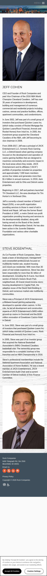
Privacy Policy (8, 477)
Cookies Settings (34, 571)
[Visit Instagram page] (18, 471)
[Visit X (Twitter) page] (9, 471)
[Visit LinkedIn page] (13, 471)
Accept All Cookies (12, 571)
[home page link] (23, 9)
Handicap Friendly (8, 484)
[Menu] (39, 3)
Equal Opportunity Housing (4, 484)
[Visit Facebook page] (4, 471)
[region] (23, 566)
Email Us (6, 467)
